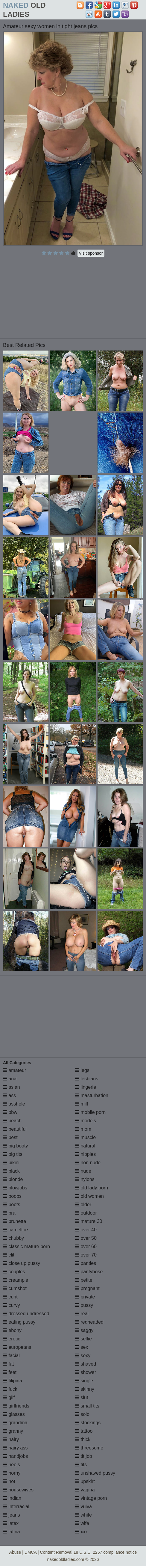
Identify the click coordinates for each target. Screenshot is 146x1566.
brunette (14, 1221)
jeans (11, 1514)
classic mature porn (26, 1246)
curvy (11, 1305)
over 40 (86, 1229)
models (85, 1120)
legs (82, 1070)
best (10, 1137)
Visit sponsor (91, 253)
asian (11, 1087)
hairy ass (15, 1447)
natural (85, 1145)
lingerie (85, 1087)
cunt (10, 1296)
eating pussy (19, 1322)
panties (85, 1263)
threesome (89, 1447)
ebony (12, 1330)
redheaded (89, 1322)
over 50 (86, 1238)
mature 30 (88, 1221)
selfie (83, 1338)
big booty (15, 1145)
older (83, 1204)
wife (82, 1523)
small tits (87, 1405)
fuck (10, 1389)
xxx (81, 1531)
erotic (11, 1338)
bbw (10, 1112)
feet (9, 1372)
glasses (14, 1414)
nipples (85, 1154)
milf (81, 1103)
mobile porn (90, 1112)
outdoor (86, 1212)
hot (9, 1481)
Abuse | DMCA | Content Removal (40, 1552)
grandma (15, 1422)
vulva (83, 1506)
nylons (85, 1179)
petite (83, 1280)
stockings (88, 1422)
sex (81, 1347)
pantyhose (89, 1271)
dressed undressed (26, 1313)
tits (81, 1464)
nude (83, 1171)
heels (11, 1464)
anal (10, 1078)
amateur (14, 1070)
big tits (12, 1154)
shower (85, 1372)
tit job (83, 1456)
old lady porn (91, 1187)
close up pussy (21, 1263)
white (83, 1514)
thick (82, 1439)
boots (11, 1204)
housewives (18, 1489)
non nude (88, 1162)
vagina (85, 1489)
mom (83, 1129)
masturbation (91, 1095)
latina (11, 1531)
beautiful (15, 1129)
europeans (17, 1347)
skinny (84, 1389)
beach (12, 1120)
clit (8, 1254)
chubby (13, 1238)
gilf (9, 1397)
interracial (16, 1506)
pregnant (87, 1288)
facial (11, 1355)
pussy (84, 1305)
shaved (85, 1363)
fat (8, 1363)
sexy (82, 1355)
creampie (15, 1280)
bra (9, 1212)
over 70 (86, 1254)
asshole (14, 1103)
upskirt (85, 1481)
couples (14, 1271)
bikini (11, 1162)
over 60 (86, 1246)
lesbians (86, 1078)
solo (82, 1414)
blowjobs (15, 1187)
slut (81, 1397)
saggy (84, 1330)
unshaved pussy (95, 1473)
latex (11, 1523)
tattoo (83, 1431)
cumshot (15, 1288)
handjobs (15, 1456)
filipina (12, 1380)
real (82, 1313)
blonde (13, 1179)
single (84, 1380)
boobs (12, 1196)
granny (13, 1431)
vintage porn (91, 1498)
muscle (85, 1137)
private (85, 1296)
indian (12, 1498)
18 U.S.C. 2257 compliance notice (105, 1552)
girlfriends (16, 1405)
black (11, 1171)
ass (9, 1095)
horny (11, 1473)
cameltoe (15, 1229)
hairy (11, 1439)
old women (89, 1196)
